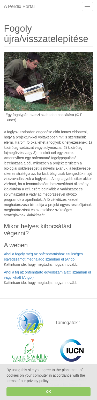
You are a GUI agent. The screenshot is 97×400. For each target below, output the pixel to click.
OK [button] (48, 392)
